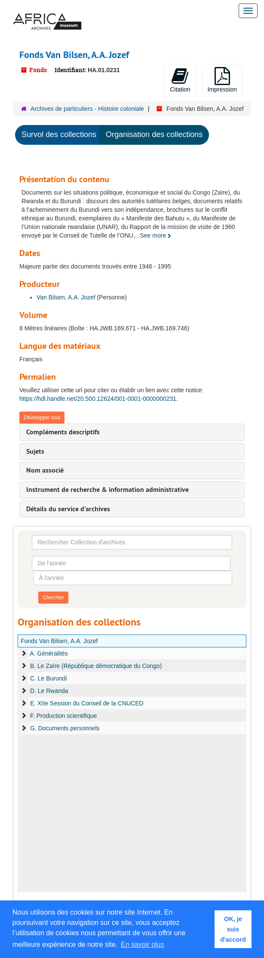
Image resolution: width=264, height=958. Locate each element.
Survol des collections (58, 134)
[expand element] (23, 653)
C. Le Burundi (49, 678)
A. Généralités (49, 653)
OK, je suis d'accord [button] (233, 929)
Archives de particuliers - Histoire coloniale (87, 108)
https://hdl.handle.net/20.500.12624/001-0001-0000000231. (98, 398)
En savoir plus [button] (142, 944)
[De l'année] (131, 563)
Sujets (35, 451)
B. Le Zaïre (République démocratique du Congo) (96, 665)
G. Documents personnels (65, 728)
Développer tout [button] (42, 418)
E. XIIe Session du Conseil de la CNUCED (87, 703)
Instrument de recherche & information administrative (107, 489)
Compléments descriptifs (63, 431)
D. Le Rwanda (49, 690)
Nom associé (45, 470)
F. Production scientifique (63, 715)
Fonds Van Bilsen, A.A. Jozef (59, 641)
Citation (180, 80)
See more (155, 235)
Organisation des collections (154, 134)
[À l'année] (133, 578)
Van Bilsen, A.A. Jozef (66, 297)
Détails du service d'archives (68, 508)
